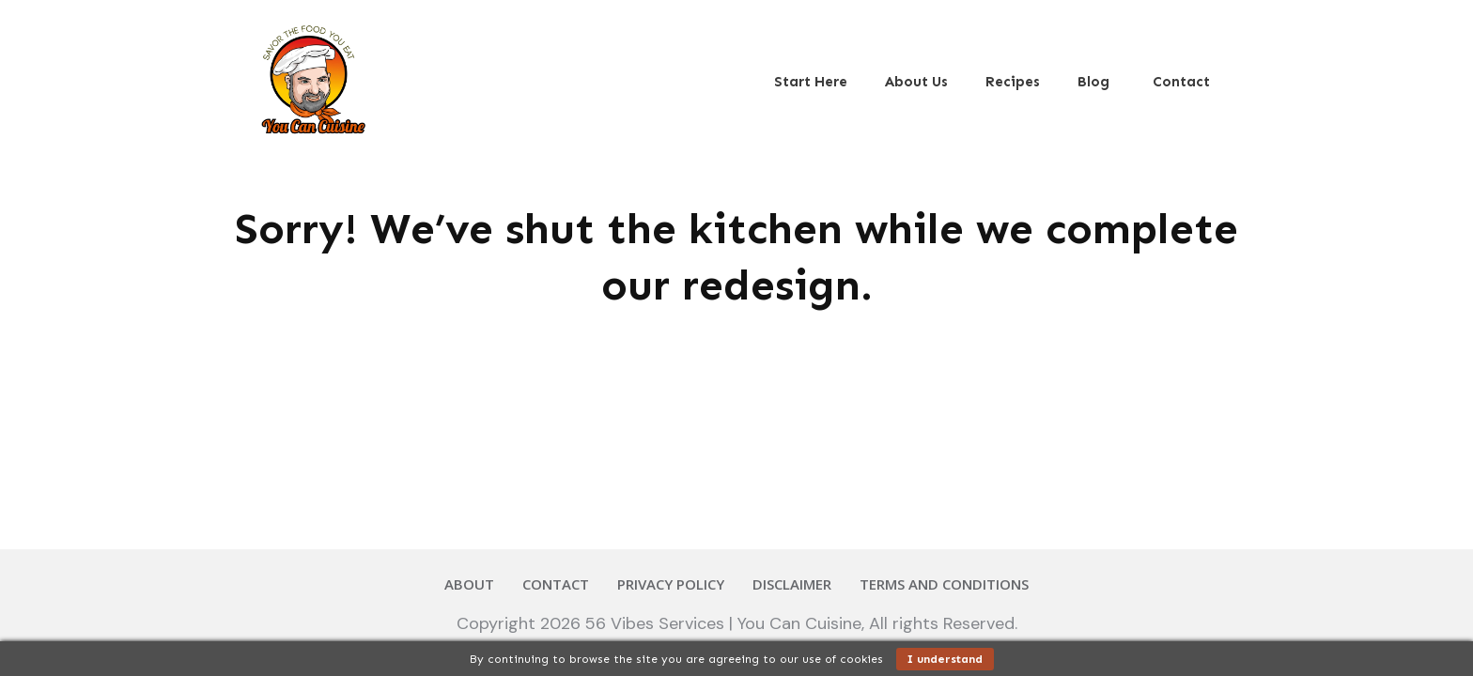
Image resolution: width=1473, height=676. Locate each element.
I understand (945, 659)
